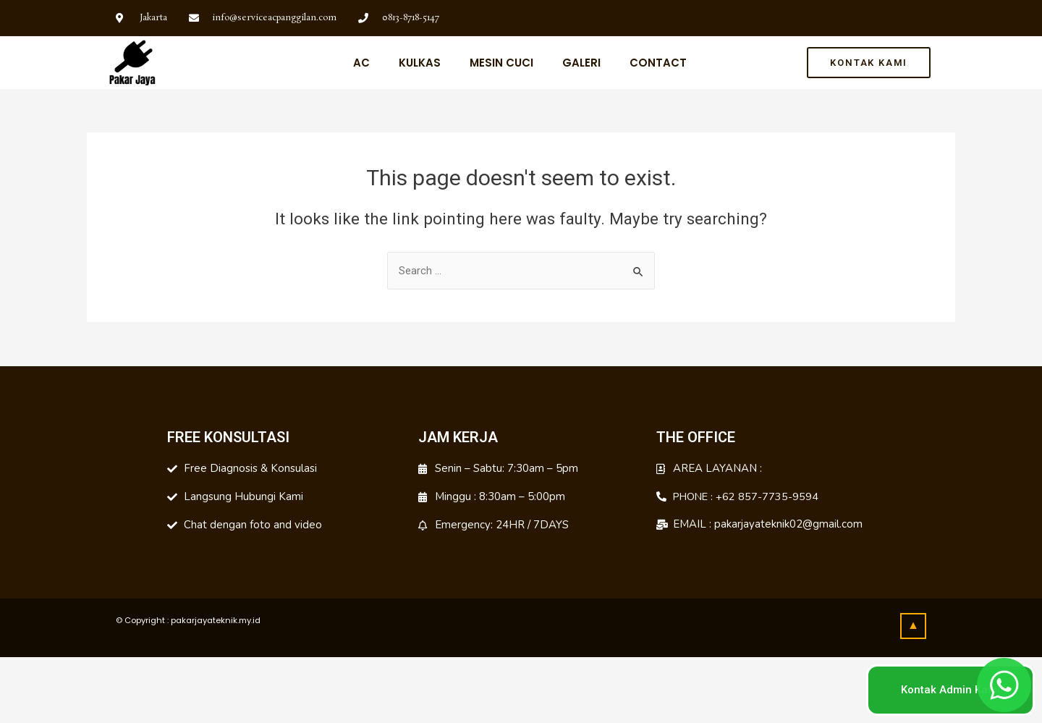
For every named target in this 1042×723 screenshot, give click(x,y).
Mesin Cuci (501, 62)
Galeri (581, 62)
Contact (658, 62)
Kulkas (420, 62)
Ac (361, 62)
